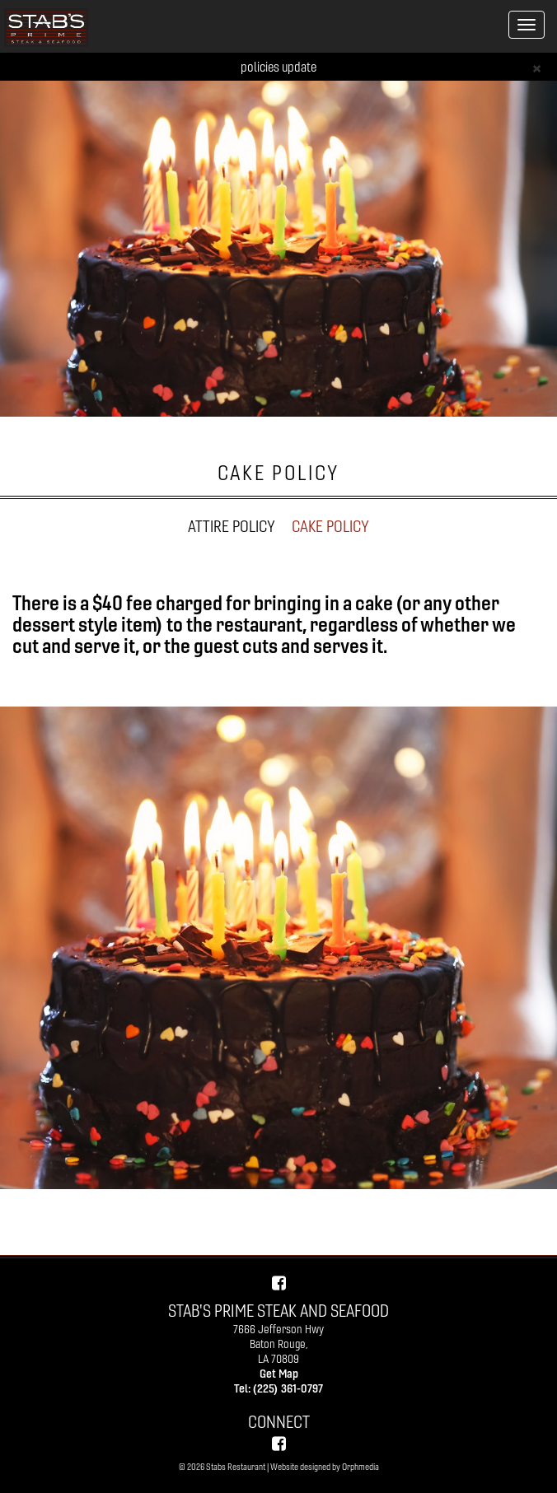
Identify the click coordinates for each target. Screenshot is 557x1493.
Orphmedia (360, 1466)
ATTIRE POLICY (231, 526)
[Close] (537, 67)
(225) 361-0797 (288, 1388)
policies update (278, 66)
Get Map (279, 1373)
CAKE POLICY (330, 526)
